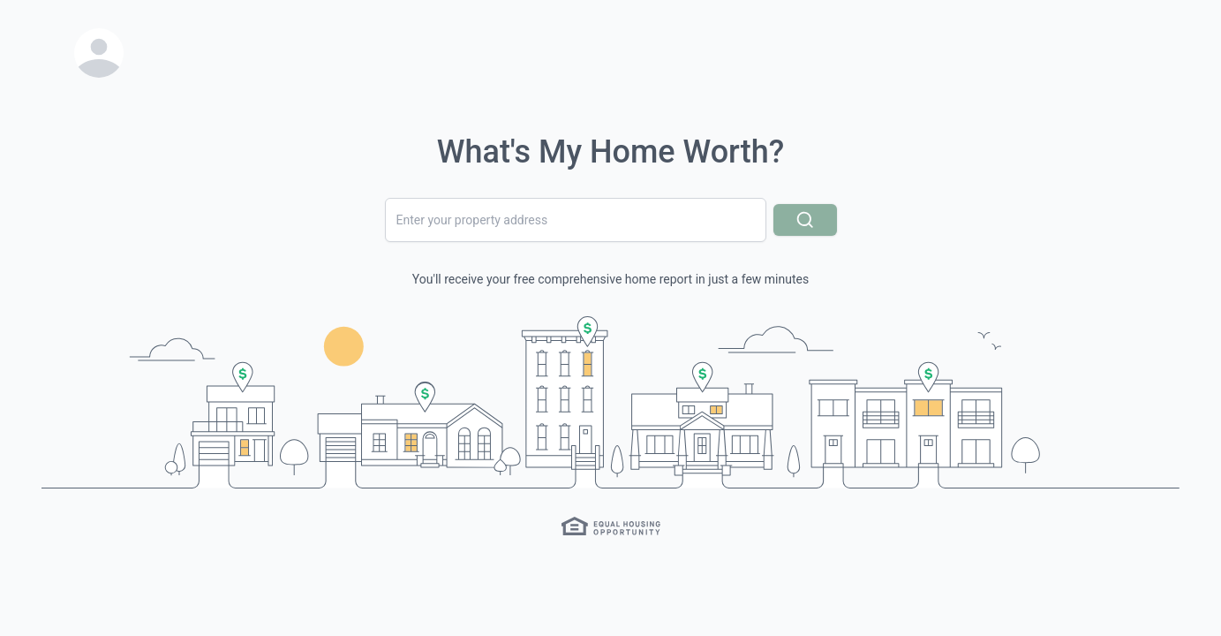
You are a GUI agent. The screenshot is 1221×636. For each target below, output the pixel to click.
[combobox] (575, 220)
